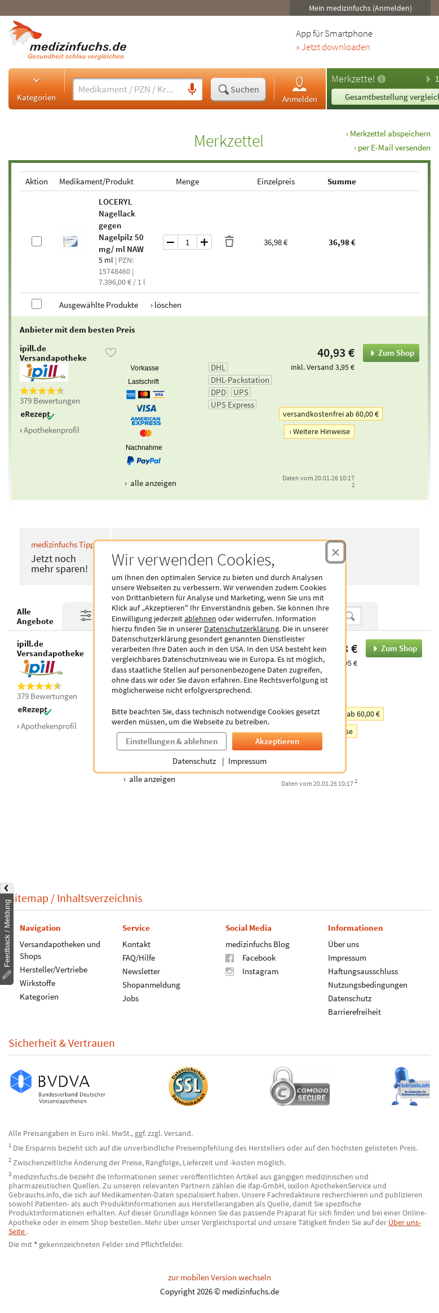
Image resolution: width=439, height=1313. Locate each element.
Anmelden (299, 89)
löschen (167, 305)
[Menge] (187, 242)
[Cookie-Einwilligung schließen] (335, 552)
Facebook (250, 957)
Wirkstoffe (37, 983)
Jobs (130, 998)
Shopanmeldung (151, 984)
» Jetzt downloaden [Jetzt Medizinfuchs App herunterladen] (333, 47)
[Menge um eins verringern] (170, 242)
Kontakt (136, 944)
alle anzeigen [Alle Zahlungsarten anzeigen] (152, 483)
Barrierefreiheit (354, 1011)
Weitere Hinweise (321, 431)
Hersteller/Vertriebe (53, 969)
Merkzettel (353, 78)
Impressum (247, 760)
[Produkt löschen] (229, 242)
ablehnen (200, 618)
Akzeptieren (277, 741)
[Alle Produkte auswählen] (37, 304)
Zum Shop (388, 353)
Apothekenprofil (51, 430)
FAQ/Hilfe (138, 957)
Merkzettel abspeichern (390, 133)
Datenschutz (194, 760)
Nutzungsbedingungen (367, 984)
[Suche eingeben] (127, 89)
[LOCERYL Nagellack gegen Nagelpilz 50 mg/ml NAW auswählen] (37, 241)
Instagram (251, 971)
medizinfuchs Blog (257, 944)
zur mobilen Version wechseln (219, 1277)
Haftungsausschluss (363, 971)
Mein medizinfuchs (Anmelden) (360, 8)
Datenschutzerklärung (241, 629)
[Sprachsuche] (192, 89)
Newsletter (141, 971)
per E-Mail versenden (394, 147)
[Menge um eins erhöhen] (204, 242)
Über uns (343, 944)
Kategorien (36, 88)
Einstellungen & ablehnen (172, 741)
